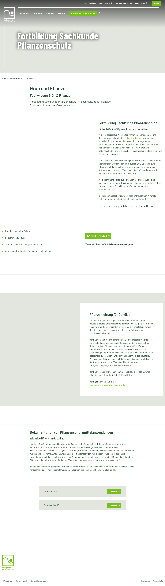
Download (113, 491)
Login (156, 3)
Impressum (145, 581)
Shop (137, 3)
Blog (143, 3)
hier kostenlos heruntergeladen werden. (108, 385)
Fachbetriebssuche (124, 3)
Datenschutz (158, 581)
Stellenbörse (104, 3)
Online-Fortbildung (133, 138)
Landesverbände (89, 3)
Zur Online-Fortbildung (97, 236)
